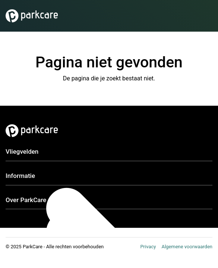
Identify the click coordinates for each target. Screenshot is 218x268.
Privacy (148, 246)
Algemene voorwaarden (186, 246)
